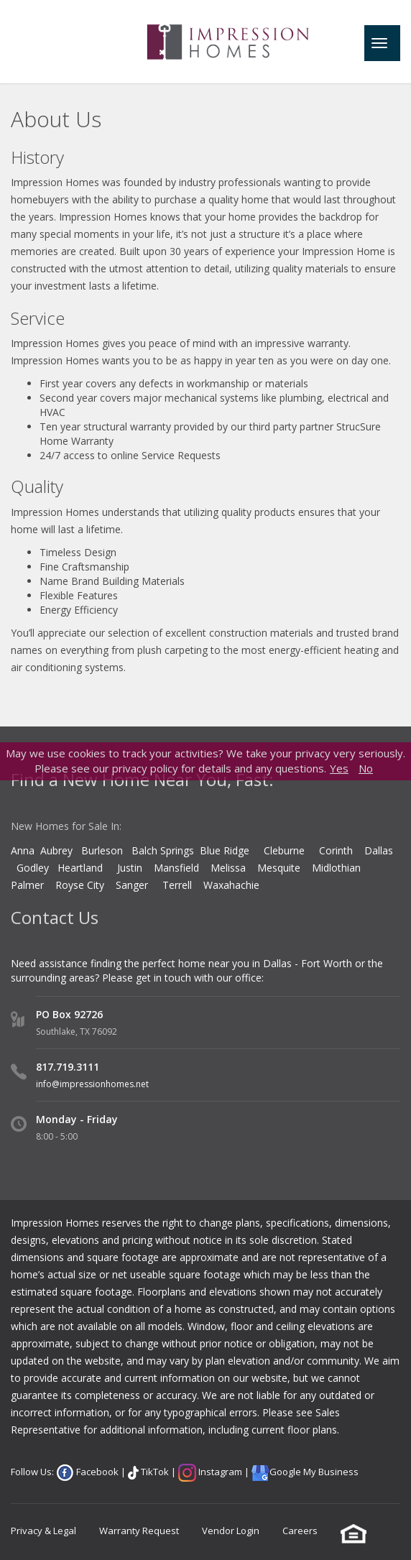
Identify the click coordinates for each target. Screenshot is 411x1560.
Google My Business (314, 1471)
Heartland (80, 867)
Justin (129, 867)
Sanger (132, 885)
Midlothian (336, 867)
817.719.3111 (67, 1067)
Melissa (230, 867)
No (366, 768)
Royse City (79, 885)
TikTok (154, 1471)
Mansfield (176, 867)
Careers (300, 1530)
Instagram (219, 1471)
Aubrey (56, 850)
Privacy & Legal (43, 1530)
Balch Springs (162, 850)
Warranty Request (139, 1530)
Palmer (27, 885)
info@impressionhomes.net (92, 1084)
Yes (339, 768)
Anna (22, 850)
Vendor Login (230, 1530)
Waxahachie (231, 885)
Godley (37, 867)
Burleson (102, 850)
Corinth (336, 850)
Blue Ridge (226, 850)
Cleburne (284, 850)
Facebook (96, 1471)
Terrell (177, 885)
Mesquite (278, 867)
